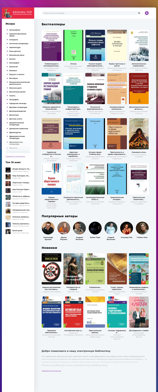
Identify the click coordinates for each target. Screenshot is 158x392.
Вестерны (13, 78)
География (14, 99)
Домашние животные (18, 129)
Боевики (13, 70)
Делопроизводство (17, 111)
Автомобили (14, 30)
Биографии (14, 63)
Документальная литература (16, 124)
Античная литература (18, 43)
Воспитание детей (17, 92)
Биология (13, 67)
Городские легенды (17, 103)
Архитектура (14, 47)
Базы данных (15, 51)
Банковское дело (16, 55)
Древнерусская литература (16, 143)
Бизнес (12, 59)
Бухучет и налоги (16, 74)
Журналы (13, 148)
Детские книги (15, 119)
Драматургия (15, 132)
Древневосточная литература (17, 137)
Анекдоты (13, 40)
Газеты (12, 96)
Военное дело (15, 88)
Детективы (14, 115)
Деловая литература (18, 107)
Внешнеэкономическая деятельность (19, 83)
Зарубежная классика (18, 152)
